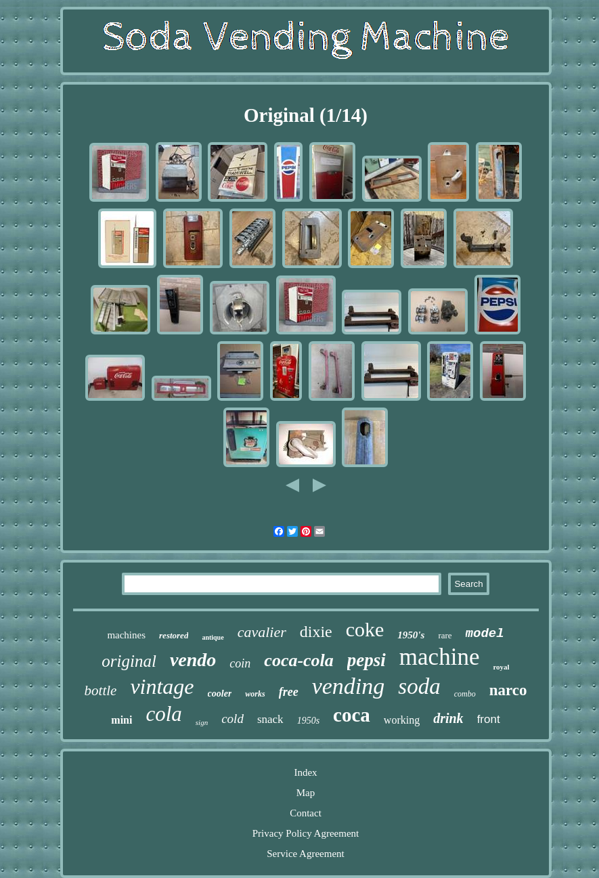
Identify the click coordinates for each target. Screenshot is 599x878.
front (488, 719)
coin (239, 663)
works (255, 694)
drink (448, 718)
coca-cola (299, 660)
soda (419, 686)
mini (121, 720)
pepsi (366, 660)
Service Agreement (306, 853)
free (288, 692)
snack (270, 719)
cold (232, 718)
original (129, 661)
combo (465, 694)
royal (501, 667)
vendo (193, 659)
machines (126, 635)
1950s (308, 721)
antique (212, 637)
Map (305, 792)
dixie (316, 631)
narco (508, 690)
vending (348, 686)
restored (173, 635)
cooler (220, 693)
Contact (305, 813)
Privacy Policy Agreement (305, 833)
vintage (162, 686)
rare (444, 635)
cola (163, 714)
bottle (101, 690)
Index (305, 772)
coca (351, 715)
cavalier (262, 631)
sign (202, 722)
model (485, 633)
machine (439, 657)
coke (365, 629)
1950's (410, 635)
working (402, 720)
